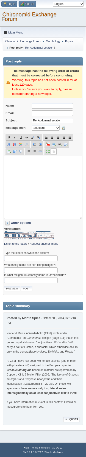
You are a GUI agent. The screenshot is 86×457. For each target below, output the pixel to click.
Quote (71, 419)
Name (10, 105)
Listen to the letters (15, 243)
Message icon (15, 127)
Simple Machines (53, 452)
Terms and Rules (40, 447)
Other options (21, 222)
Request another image (44, 243)
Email (10, 113)
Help (26, 447)
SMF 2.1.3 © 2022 (33, 452)
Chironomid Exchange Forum (28, 16)
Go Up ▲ (57, 447)
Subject (11, 120)
